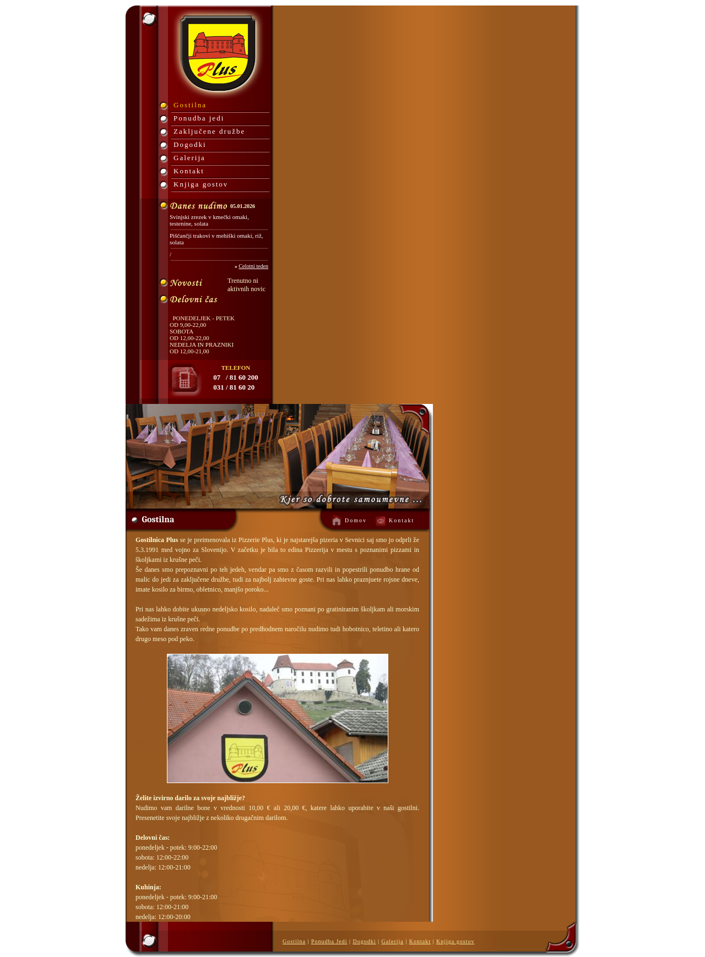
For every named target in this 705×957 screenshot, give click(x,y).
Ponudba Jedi (329, 941)
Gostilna (190, 105)
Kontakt (188, 171)
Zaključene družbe (209, 131)
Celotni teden (253, 266)
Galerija (189, 158)
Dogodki (190, 144)
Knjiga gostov (200, 184)
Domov (356, 520)
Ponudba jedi (198, 118)
